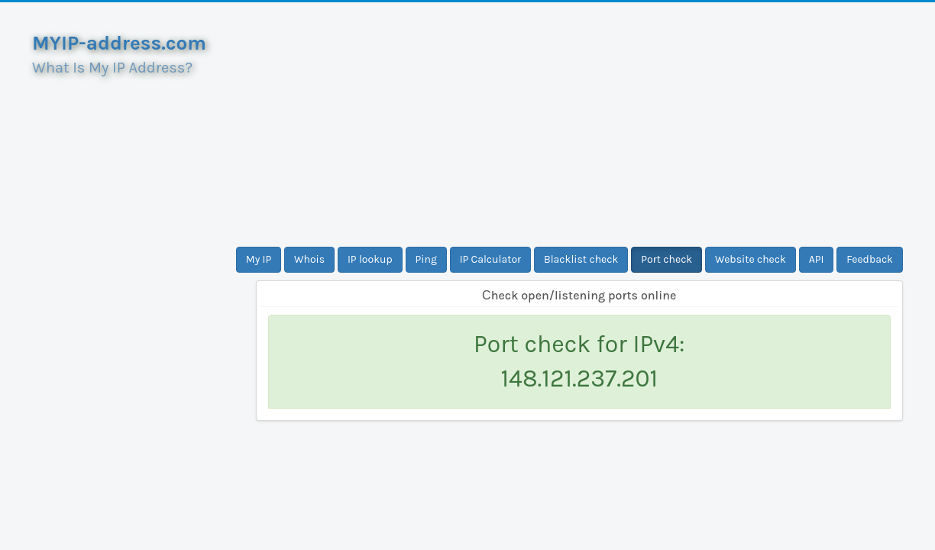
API (816, 259)
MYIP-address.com (119, 43)
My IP (258, 259)
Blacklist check (581, 259)
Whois (309, 259)
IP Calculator (491, 259)
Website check (750, 259)
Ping (426, 259)
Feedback (869, 259)
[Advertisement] (580, 124)
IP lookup (370, 259)
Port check (666, 259)
